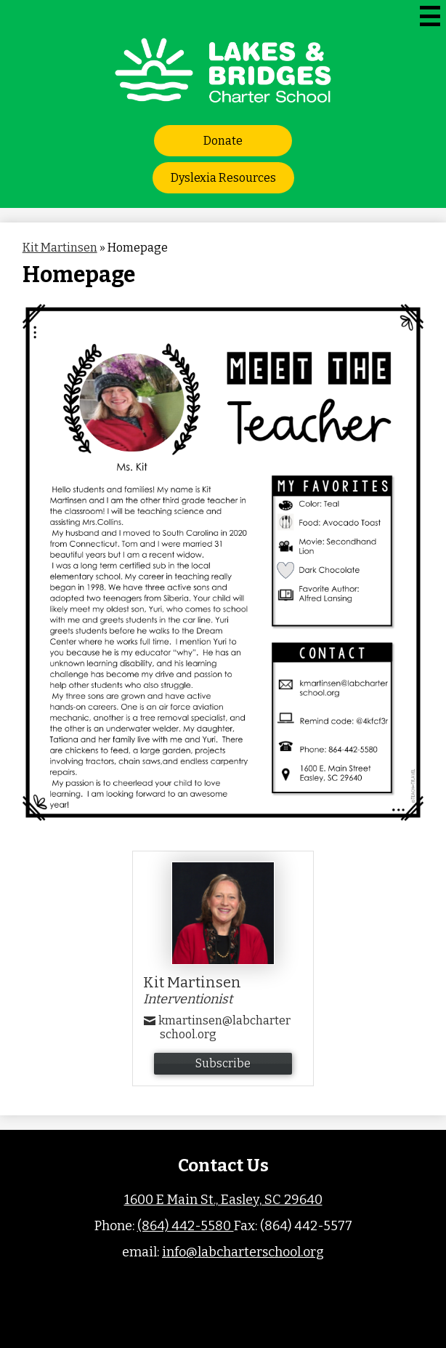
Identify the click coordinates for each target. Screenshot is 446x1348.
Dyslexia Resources (223, 178)
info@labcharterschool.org (243, 1252)
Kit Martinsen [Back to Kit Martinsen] (60, 247)
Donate (223, 141)
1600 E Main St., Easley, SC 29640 (223, 1200)
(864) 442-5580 (185, 1226)
